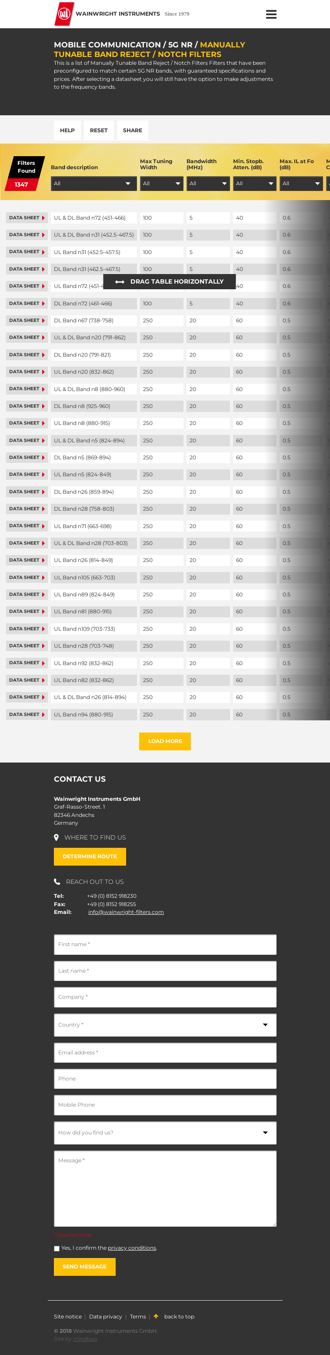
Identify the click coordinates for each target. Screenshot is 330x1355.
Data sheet (27, 218)
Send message (85, 1266)
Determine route (90, 856)
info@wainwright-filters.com (126, 912)
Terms (138, 1316)
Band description (74, 167)
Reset (99, 130)
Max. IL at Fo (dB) (297, 164)
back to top (173, 1316)
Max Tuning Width (156, 164)
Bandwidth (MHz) (202, 164)
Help (67, 130)
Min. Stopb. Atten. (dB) (248, 164)
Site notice (68, 1316)
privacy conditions (132, 1248)
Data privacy (105, 1316)
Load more (165, 741)
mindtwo (85, 1338)
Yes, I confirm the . (109, 1248)
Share (132, 130)
